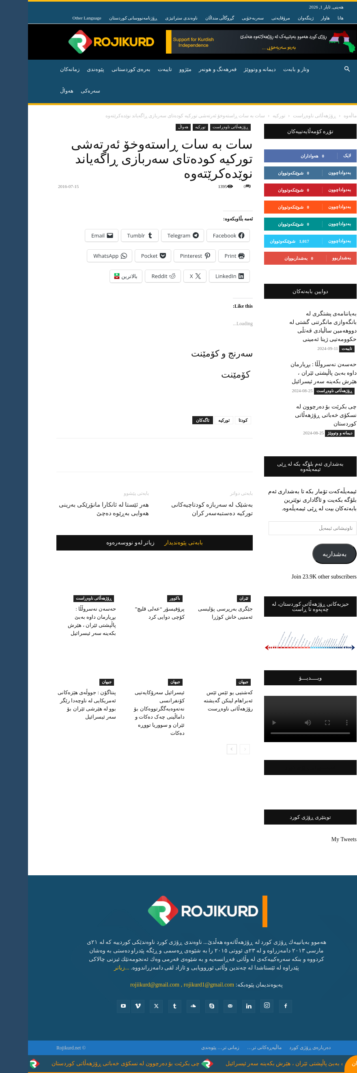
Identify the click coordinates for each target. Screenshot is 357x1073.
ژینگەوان (278, 17)
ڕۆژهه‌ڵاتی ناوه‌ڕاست (286, 116)
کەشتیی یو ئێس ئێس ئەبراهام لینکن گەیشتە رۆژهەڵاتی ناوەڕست (200, 700)
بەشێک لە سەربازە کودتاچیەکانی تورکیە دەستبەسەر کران (184, 508)
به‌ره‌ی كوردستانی (103, 69)
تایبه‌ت (137, 69)
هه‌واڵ (38, 91)
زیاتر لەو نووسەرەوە (102, 543)
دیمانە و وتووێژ (232, 69)
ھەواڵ (155, 127)
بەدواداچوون (311, 172)
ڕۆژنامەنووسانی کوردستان (105, 17)
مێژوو (157, 69)
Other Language (59, 17)
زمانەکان (42, 69)
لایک (319, 155)
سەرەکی (62, 91)
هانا (313, 17)
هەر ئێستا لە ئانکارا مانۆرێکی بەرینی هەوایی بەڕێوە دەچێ (76, 508)
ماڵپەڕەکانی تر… (236, 1047)
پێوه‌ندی (67, 69)
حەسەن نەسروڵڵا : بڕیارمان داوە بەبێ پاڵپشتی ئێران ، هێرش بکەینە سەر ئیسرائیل (295, 372)
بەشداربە (306, 554)
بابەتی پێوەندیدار (155, 543)
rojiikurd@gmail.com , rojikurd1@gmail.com (154, 985)
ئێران (215, 598)
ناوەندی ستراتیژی (153, 17)
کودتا (215, 420)
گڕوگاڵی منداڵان (191, 17)
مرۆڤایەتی (252, 17)
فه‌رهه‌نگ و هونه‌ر (190, 69)
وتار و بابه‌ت (268, 69)
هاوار (297, 17)
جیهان (79, 682)
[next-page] (204, 749)
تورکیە (196, 420)
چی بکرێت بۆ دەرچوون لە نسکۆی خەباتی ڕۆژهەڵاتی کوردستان (298, 415)
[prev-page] (217, 749)
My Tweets (316, 839)
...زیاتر (93, 968)
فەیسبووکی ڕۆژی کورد (282, 767)
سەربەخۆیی (225, 17)
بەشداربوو (313, 257)
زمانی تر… (200, 1047)
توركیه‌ (251, 116)
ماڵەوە (322, 116)
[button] (319, 70)
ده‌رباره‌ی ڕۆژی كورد (282, 1047)
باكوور (147, 598)
